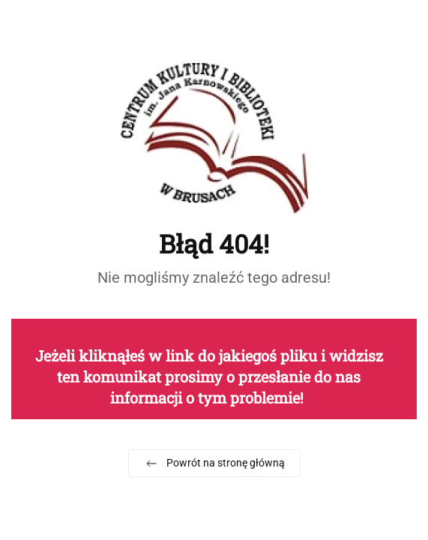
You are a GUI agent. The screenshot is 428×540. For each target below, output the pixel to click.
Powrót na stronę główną (214, 463)
